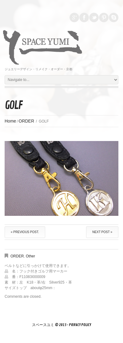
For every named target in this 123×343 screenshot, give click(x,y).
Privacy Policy (80, 325)
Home (10, 121)
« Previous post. (25, 232)
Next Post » (102, 232)
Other (30, 256)
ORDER (26, 121)
